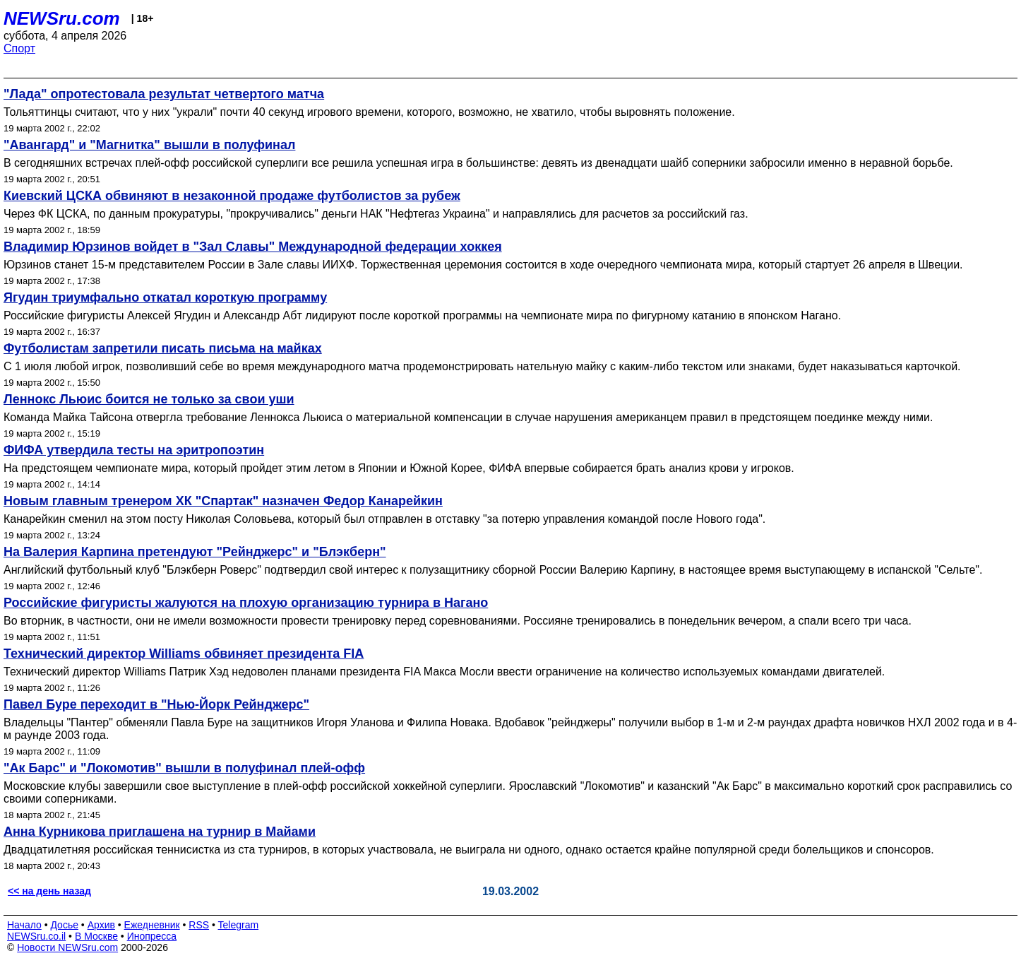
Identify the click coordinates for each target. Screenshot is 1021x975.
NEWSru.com (62, 18)
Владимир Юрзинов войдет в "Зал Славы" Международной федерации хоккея (253, 247)
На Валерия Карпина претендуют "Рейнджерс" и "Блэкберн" (195, 552)
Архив (101, 924)
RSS (199, 924)
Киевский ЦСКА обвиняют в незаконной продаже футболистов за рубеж (232, 196)
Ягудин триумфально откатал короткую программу (165, 297)
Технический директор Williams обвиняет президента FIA (184, 653)
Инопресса (152, 936)
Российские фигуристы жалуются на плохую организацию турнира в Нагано (246, 603)
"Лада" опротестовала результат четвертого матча (164, 94)
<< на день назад (49, 891)
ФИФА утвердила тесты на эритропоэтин (134, 450)
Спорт (19, 48)
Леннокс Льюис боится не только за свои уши (149, 399)
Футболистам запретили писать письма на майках (163, 348)
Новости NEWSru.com (67, 947)
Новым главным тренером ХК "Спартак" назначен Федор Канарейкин (223, 501)
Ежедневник (152, 924)
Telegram (238, 924)
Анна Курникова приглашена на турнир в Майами (160, 832)
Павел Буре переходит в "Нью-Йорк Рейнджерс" (156, 704)
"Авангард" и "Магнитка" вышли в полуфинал (149, 145)
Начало (24, 924)
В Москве (96, 936)
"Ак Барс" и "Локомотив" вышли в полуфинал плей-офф (184, 768)
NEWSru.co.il (36, 936)
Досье (64, 924)
